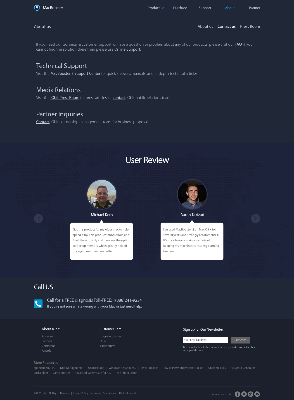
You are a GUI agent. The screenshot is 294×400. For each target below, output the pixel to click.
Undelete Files (217, 368)
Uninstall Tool (96, 368)
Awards (46, 351)
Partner (254, 8)
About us (205, 27)
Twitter (244, 394)
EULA (121, 393)
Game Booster (61, 373)
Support (205, 8)
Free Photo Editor (126, 373)
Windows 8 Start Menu (122, 368)
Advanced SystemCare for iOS (93, 373)
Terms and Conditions (103, 393)
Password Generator (242, 368)
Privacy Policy (80, 393)
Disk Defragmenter (71, 368)
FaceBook (237, 394)
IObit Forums (107, 346)
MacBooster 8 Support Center (75, 74)
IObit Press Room (64, 98)
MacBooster (53, 8)
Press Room (250, 27)
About (230, 8)
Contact (43, 122)
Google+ (251, 394)
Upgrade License (110, 336)
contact (119, 98)
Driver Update (149, 368)
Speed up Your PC (44, 368)
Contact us (227, 27)
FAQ (238, 44)
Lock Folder (41, 373)
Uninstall (131, 393)
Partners (47, 341)
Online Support (127, 49)
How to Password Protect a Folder (183, 368)
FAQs (103, 341)
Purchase (180, 8)
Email (257, 394)
